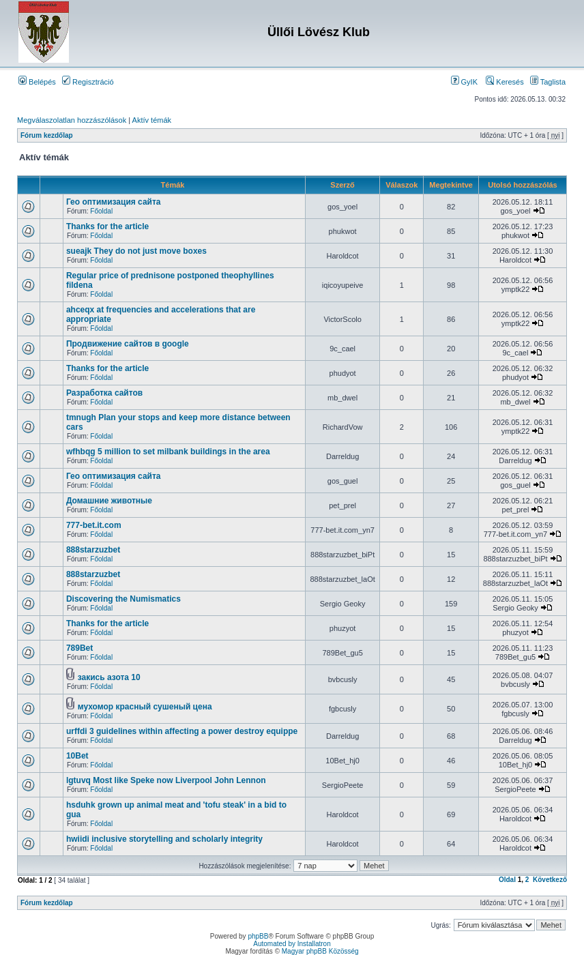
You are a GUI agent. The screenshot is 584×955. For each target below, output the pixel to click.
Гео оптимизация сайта (113, 202)
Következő (550, 879)
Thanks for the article (107, 226)
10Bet (77, 756)
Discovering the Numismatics (123, 599)
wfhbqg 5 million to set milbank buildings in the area (168, 451)
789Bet (79, 648)
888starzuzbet (93, 550)
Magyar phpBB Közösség (320, 951)
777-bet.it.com (93, 525)
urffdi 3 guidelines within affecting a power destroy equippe (181, 731)
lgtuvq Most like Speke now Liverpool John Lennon (166, 780)
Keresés (504, 82)
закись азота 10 (109, 677)
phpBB (258, 936)
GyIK (464, 82)
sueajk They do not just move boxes (136, 251)
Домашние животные (109, 500)
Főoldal (101, 211)
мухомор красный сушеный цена (145, 706)
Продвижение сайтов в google (127, 344)
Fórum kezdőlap (46, 135)
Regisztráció (88, 82)
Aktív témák (151, 120)
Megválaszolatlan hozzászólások (71, 120)
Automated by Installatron (291, 943)
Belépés (37, 82)
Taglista (548, 82)
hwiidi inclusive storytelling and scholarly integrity (164, 839)
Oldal (507, 879)
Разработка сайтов (104, 393)
